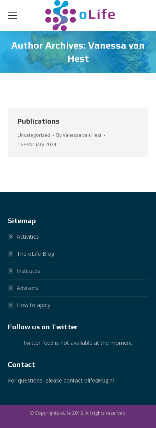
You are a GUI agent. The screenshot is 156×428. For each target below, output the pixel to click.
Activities (28, 236)
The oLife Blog (35, 253)
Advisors (27, 288)
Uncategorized (34, 135)
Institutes (28, 270)
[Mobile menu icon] (12, 15)
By (78, 135)
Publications (38, 121)
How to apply (33, 305)
